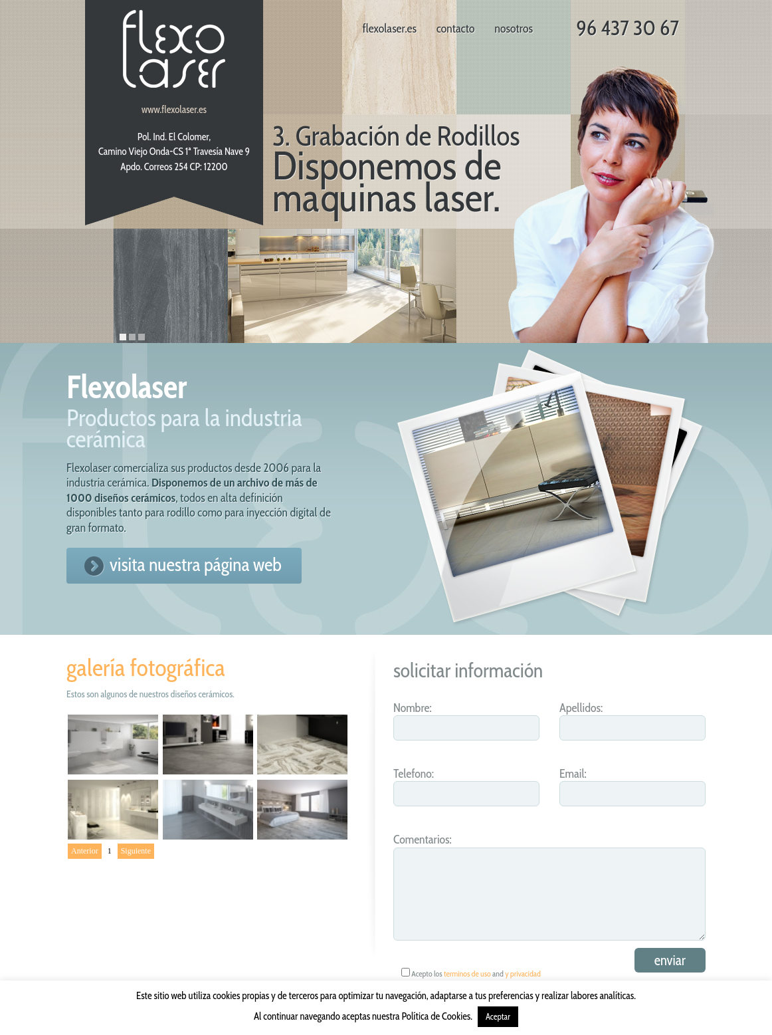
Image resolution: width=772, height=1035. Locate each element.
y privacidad (523, 973)
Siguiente (136, 851)
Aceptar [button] (498, 1016)
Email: (573, 773)
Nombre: (412, 708)
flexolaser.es (389, 28)
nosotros (514, 28)
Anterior (84, 851)
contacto (455, 28)
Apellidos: (581, 708)
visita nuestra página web (196, 564)
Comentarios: (422, 839)
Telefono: (413, 773)
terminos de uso (467, 973)
